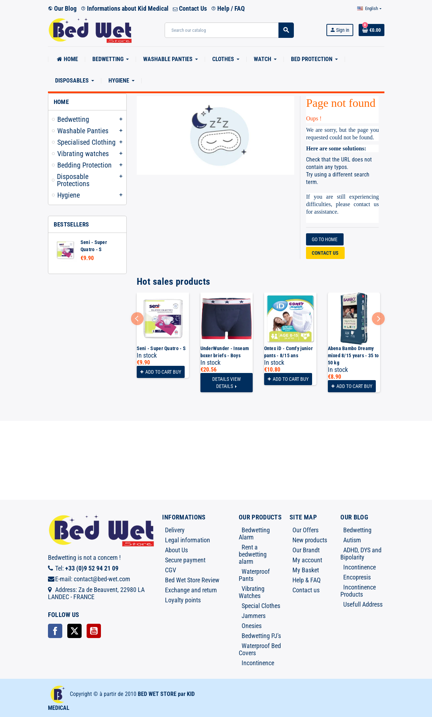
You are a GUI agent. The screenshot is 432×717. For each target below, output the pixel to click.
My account (307, 560)
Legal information (187, 540)
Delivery (175, 530)
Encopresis (357, 577)
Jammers (254, 615)
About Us (176, 550)
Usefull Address (363, 604)
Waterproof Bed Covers (260, 649)
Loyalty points (183, 600)
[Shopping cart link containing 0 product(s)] (371, 30)
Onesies (252, 625)
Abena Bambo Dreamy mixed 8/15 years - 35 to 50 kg (353, 355)
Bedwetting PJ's (261, 635)
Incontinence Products (358, 590)
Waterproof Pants (254, 575)
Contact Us (190, 8)
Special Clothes (261, 605)
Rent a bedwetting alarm (253, 554)
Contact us (325, 253)
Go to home (325, 239)
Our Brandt (306, 550)
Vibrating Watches (251, 592)
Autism (352, 540)
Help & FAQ (306, 580)
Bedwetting (357, 530)
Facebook (55, 631)
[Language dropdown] (369, 8)
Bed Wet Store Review (192, 580)
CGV (170, 570)
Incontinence (258, 663)
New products (309, 540)
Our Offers (305, 530)
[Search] (229, 30)
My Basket (305, 570)
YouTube (94, 631)
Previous (137, 318)
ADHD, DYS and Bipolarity (361, 553)
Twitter (74, 631)
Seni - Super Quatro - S (161, 348)
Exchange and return (191, 590)
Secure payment (185, 560)
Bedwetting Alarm (254, 533)
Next (378, 318)
